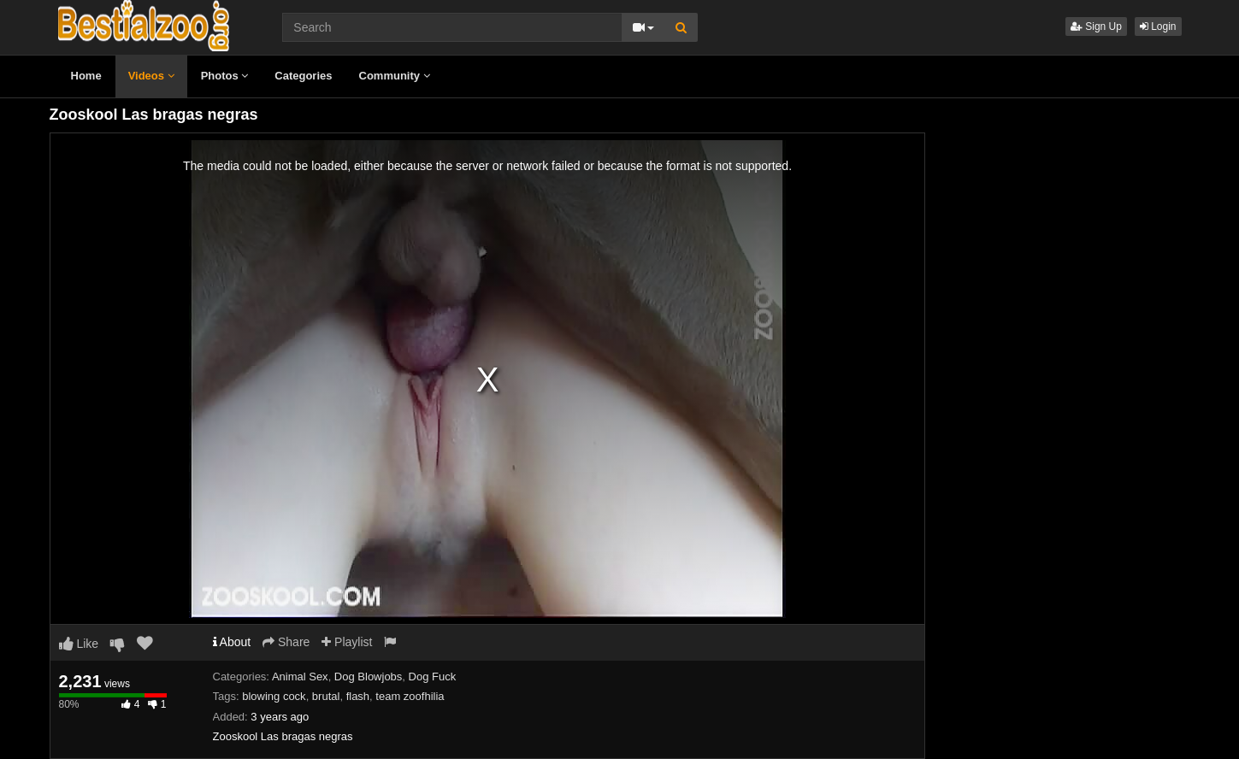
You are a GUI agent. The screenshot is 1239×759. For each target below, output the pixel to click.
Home (86, 75)
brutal (326, 696)
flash (357, 696)
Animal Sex (300, 676)
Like (79, 643)
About (232, 642)
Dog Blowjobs (368, 676)
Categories (303, 75)
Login (1158, 26)
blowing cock (273, 696)
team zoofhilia (409, 696)
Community (394, 75)
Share (286, 642)
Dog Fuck (433, 676)
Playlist (347, 642)
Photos (225, 75)
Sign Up (1096, 26)
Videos (151, 75)
